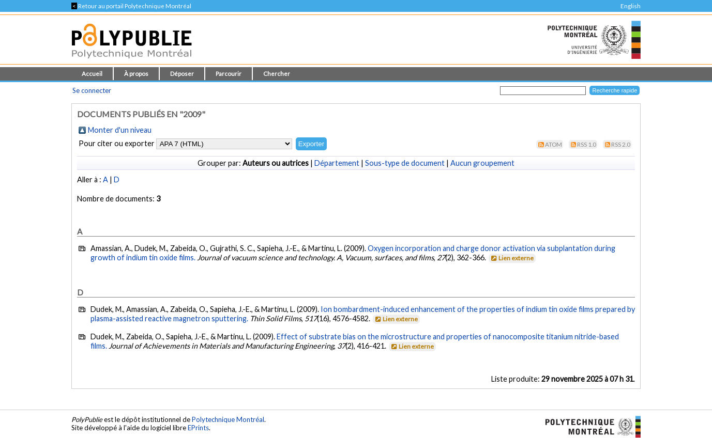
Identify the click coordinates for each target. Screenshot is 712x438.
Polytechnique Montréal (228, 419)
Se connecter (91, 90)
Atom (553, 144)
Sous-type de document (405, 163)
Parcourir (228, 73)
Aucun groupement (482, 163)
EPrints (198, 428)
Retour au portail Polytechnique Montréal (131, 6)
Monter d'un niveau (120, 130)
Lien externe (512, 258)
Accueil (92, 73)
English (630, 6)
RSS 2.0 (620, 144)
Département (336, 163)
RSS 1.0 (586, 144)
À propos (136, 73)
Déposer (182, 73)
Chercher (276, 73)
